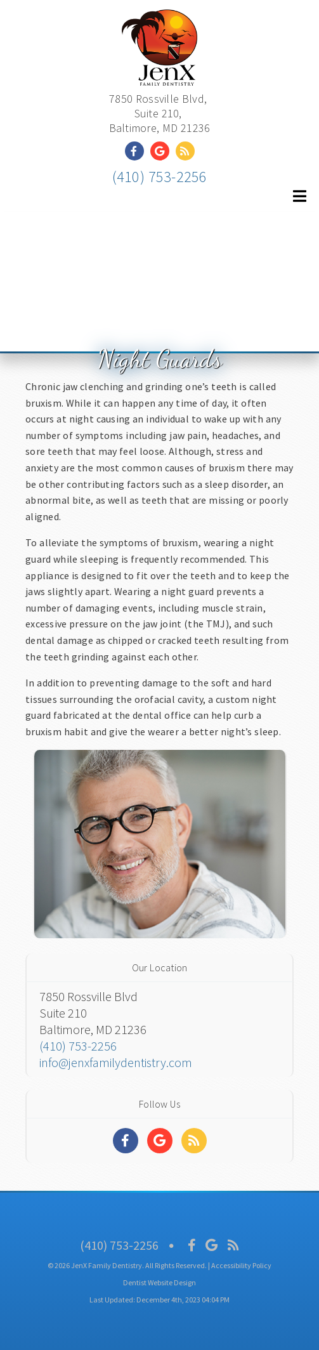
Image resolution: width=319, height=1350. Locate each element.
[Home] (159, 72)
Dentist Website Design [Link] (159, 1282)
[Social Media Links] (125, 1140)
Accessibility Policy (241, 1265)
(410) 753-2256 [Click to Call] (159, 177)
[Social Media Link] (137, 151)
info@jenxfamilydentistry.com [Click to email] (115, 1062)
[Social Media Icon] (192, 1245)
